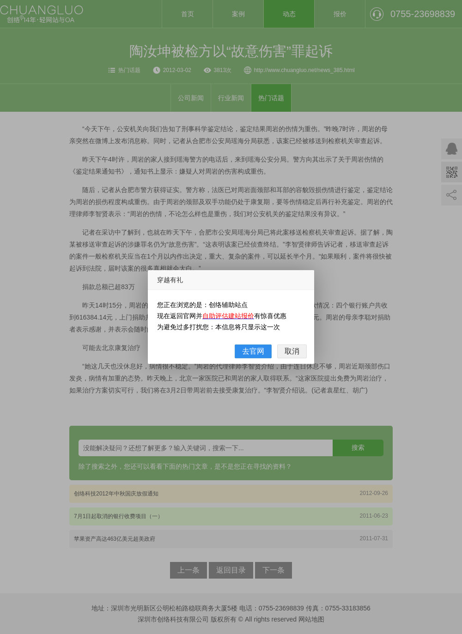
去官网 (253, 351)
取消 (292, 351)
